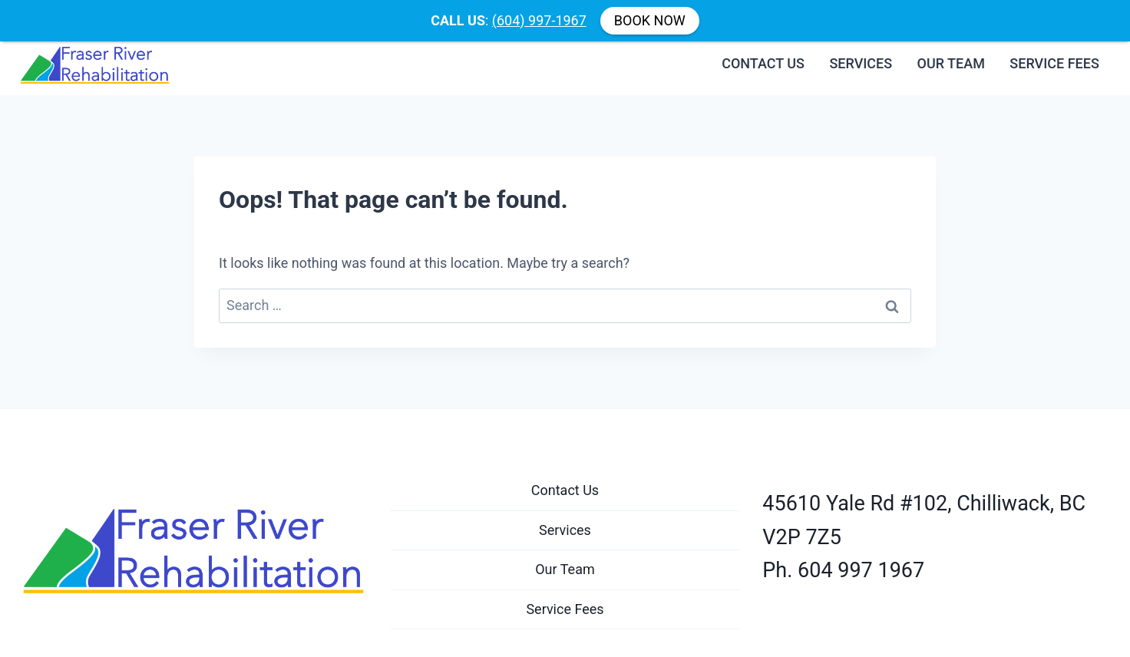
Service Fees (1054, 56)
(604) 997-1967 (539, 20)
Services (860, 56)
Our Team (951, 56)
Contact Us (763, 56)
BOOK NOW (650, 20)
